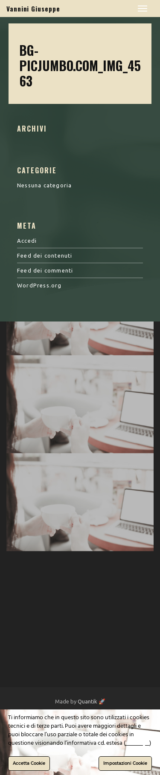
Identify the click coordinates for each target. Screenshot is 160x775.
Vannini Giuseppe (33, 8)
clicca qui (137, 743)
